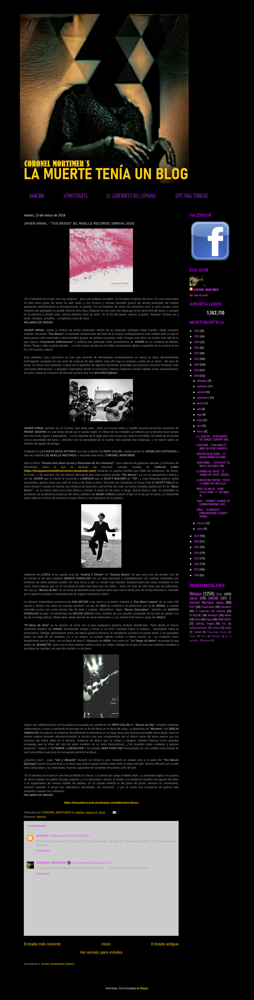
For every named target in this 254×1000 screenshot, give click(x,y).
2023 (197, 347)
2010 (197, 575)
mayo (200, 420)
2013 (197, 558)
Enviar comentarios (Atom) (57, 963)
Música (41, 816)
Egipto (228, 628)
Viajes (209, 619)
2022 (197, 353)
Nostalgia (213, 615)
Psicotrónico (207, 607)
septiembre (203, 397)
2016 (197, 541)
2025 (197, 336)
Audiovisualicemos (198, 628)
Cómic (193, 636)
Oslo (224, 623)
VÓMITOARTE (76, 196)
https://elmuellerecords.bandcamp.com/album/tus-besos (101, 802)
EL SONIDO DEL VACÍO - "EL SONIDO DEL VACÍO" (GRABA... (213, 473)
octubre (201, 392)
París (203, 636)
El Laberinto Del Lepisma (210, 611)
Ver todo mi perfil (199, 295)
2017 (197, 536)
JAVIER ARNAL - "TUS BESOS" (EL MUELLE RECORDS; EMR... (213, 464)
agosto (201, 403)
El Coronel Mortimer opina (210, 600)
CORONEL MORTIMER (51, 862)
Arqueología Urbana (217, 632)
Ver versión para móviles (101, 952)
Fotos (197, 619)
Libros (193, 598)
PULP (192, 607)
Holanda (207, 640)
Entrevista (226, 607)
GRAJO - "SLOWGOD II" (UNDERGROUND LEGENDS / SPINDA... (212, 512)
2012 (197, 564)
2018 (197, 375)
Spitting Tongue (205, 623)
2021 (197, 359)
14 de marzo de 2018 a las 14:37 (92, 862)
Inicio (106, 944)
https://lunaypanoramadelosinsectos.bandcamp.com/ (60, 470)
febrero (201, 523)
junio (199, 414)
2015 (197, 547)
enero (200, 528)
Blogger (144, 988)
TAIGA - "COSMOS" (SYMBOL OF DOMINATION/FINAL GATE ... (213, 502)
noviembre (202, 386)
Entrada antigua (165, 944)
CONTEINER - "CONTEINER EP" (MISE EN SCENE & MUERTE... (212, 446)
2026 (197, 330)
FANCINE (36, 196)
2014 (197, 552)
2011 (196, 569)
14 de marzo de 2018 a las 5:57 (69, 835)
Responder (43, 850)
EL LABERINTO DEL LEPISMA (131, 196)
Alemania (216, 636)
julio (199, 409)
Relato (228, 615)
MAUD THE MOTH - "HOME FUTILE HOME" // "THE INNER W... (212, 491)
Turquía (197, 632)
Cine (219, 593)
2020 (197, 364)
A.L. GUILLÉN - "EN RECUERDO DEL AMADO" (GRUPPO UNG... (213, 438)
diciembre (202, 380)
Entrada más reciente (42, 944)
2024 (197, 342)
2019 (197, 370)
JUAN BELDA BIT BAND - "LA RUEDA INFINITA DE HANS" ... (212, 455)
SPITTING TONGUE (191, 196)
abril (199, 425)
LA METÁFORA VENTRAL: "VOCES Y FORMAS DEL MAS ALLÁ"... (213, 481)
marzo (200, 431)
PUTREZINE (195, 615)
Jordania (216, 628)
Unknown (42, 835)
